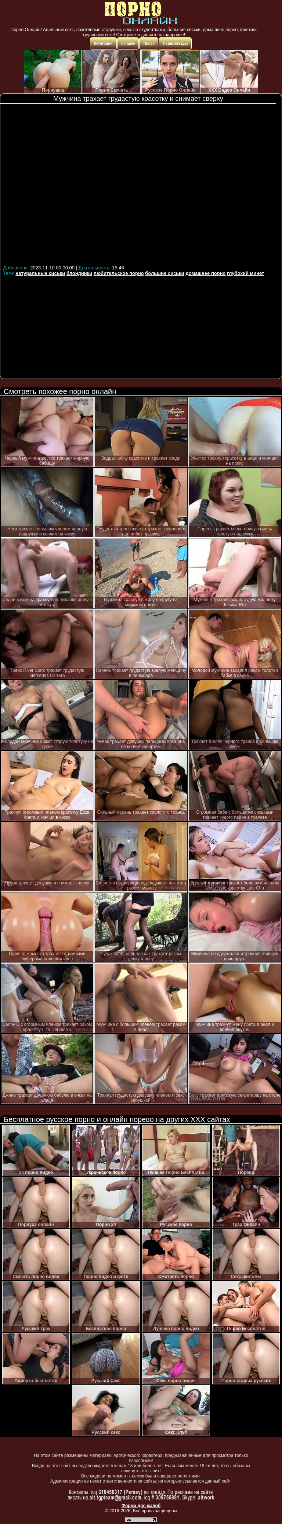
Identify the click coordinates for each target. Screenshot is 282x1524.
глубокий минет (245, 273)
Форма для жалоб (141, 1505)
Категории (103, 43)
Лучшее (128, 43)
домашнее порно (205, 273)
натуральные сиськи (40, 273)
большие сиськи (164, 273)
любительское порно (119, 273)
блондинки (79, 273)
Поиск (148, 43)
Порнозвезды (175, 43)
